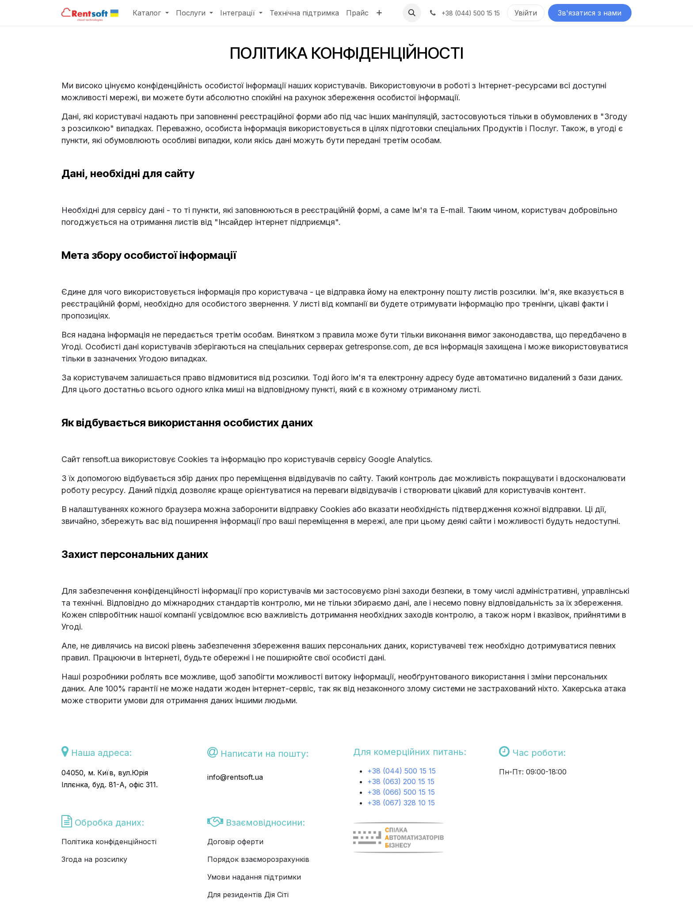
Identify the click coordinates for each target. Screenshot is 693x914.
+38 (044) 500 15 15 (402, 770)
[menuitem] (150, 13)
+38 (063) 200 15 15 (400, 781)
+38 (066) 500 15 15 (401, 792)
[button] (412, 13)
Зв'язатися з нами (589, 12)
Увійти (525, 12)
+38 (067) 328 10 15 (401, 802)
